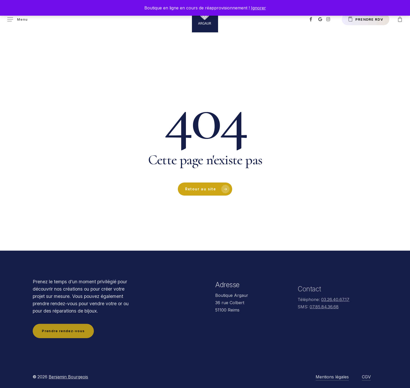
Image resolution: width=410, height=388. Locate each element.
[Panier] (400, 19)
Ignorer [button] (258, 7)
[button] (17, 19)
